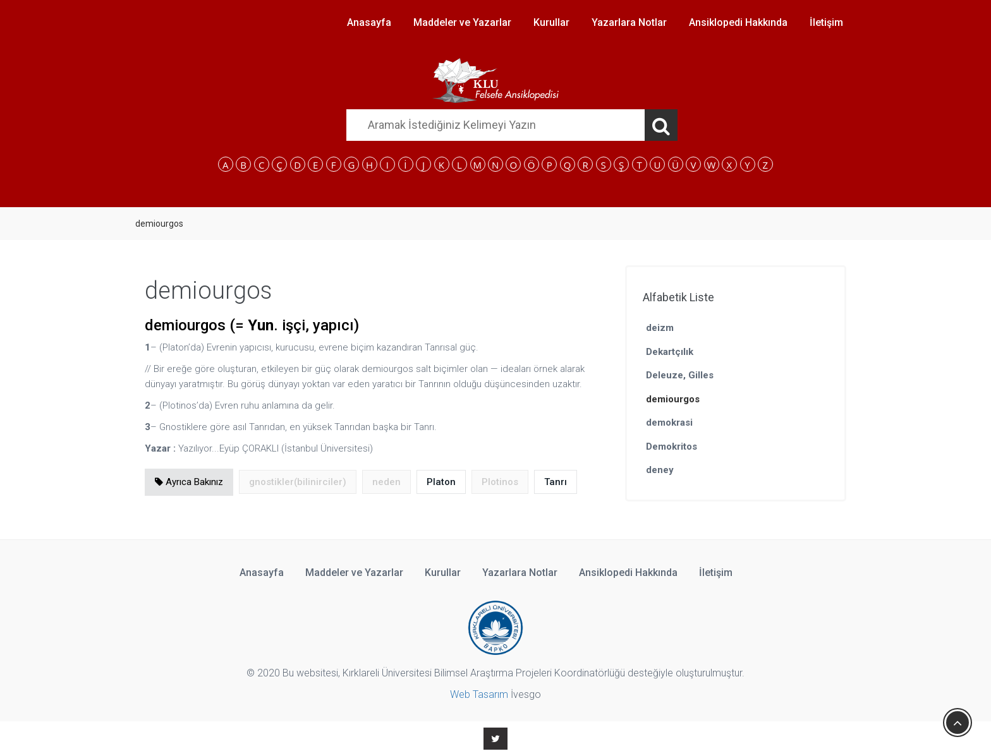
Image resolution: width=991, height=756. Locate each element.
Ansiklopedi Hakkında (738, 22)
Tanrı (555, 482)
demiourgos (673, 399)
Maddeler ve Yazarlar (462, 22)
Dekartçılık (669, 351)
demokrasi (669, 422)
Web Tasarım (479, 694)
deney (660, 470)
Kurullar (551, 22)
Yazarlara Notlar (629, 22)
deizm (660, 327)
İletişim (826, 22)
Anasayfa (369, 22)
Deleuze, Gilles (680, 375)
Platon (441, 482)
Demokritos (671, 446)
